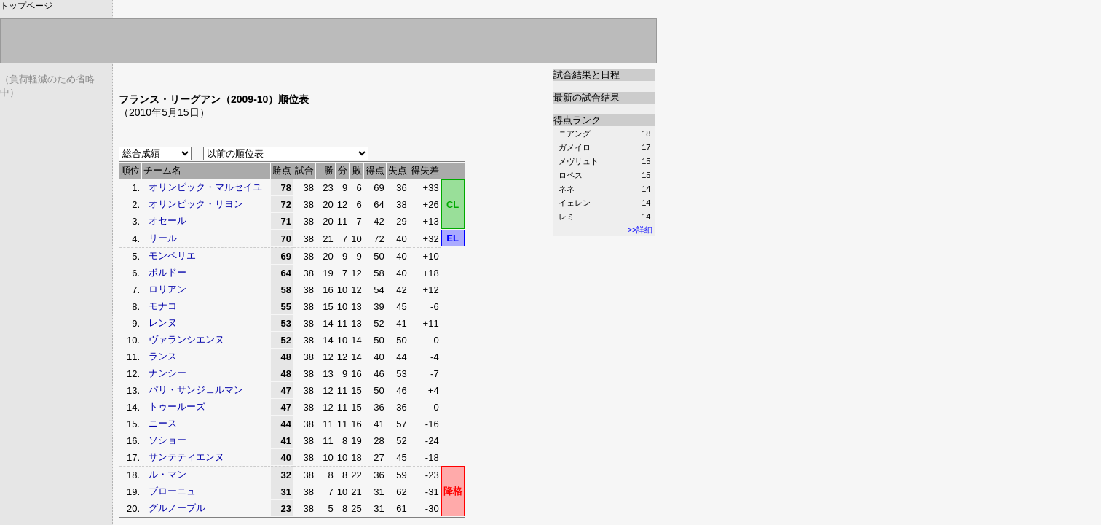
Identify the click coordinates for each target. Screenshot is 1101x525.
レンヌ (163, 322)
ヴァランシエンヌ (186, 339)
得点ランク (577, 119)
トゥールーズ (177, 406)
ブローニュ (172, 491)
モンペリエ (172, 255)
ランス (163, 356)
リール (163, 238)
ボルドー (167, 272)
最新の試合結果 (586, 97)
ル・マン (167, 474)
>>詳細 (640, 229)
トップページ (26, 6)
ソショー (167, 440)
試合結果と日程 (586, 74)
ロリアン (167, 289)
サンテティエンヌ (186, 456)
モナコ (163, 305)
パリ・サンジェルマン (196, 389)
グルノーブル (177, 507)
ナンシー (167, 373)
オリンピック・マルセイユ (205, 187)
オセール (167, 220)
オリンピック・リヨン (196, 203)
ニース (163, 423)
